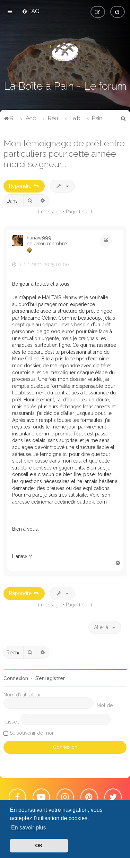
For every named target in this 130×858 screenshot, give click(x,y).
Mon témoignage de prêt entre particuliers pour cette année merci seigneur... (64, 153)
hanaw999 (39, 237)
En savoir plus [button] (28, 828)
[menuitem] (30, 11)
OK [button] (39, 845)
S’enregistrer (50, 678)
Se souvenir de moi (31, 733)
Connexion (15, 678)
